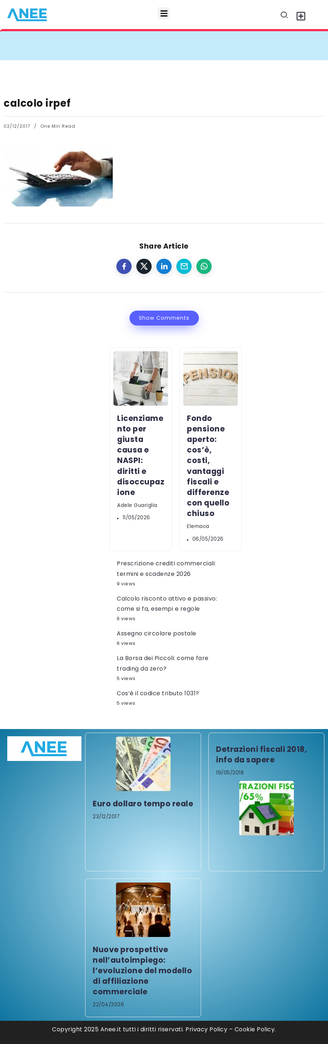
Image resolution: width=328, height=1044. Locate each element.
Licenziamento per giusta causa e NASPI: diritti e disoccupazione (140, 455)
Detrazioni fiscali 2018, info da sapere (261, 754)
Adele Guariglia (137, 505)
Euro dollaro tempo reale (143, 803)
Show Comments (164, 318)
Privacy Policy (206, 1029)
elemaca (198, 526)
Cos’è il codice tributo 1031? (158, 693)
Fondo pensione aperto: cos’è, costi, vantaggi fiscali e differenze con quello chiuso (208, 466)
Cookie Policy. (255, 1029)
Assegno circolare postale (156, 633)
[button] (164, 13)
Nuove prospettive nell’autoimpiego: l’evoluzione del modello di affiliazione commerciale (142, 970)
